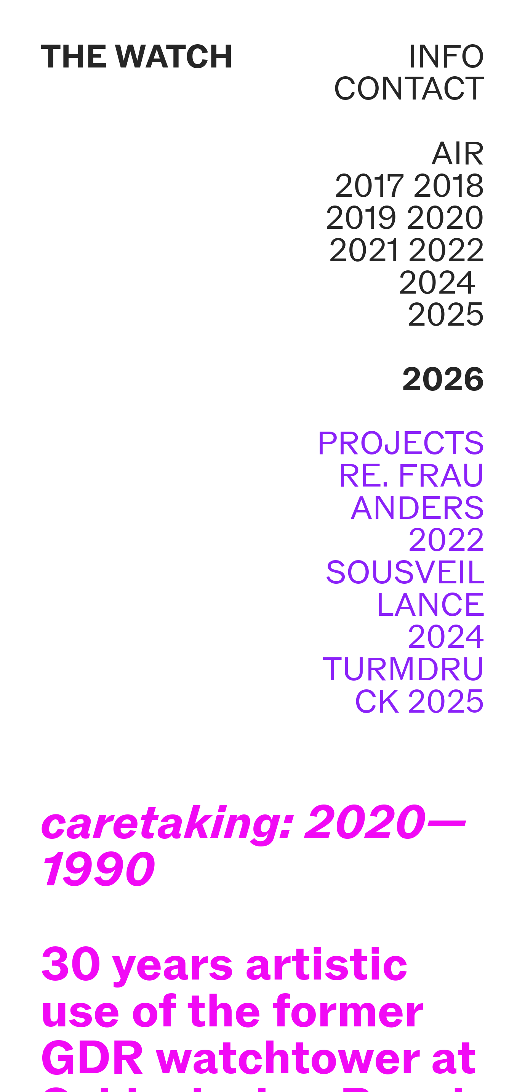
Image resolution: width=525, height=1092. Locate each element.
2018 (449, 185)
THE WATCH (137, 56)
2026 (443, 379)
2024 (437, 282)
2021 (364, 250)
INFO (446, 56)
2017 (369, 185)
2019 (361, 217)
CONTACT (409, 88)
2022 (446, 250)
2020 (445, 217)
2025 (446, 314)
